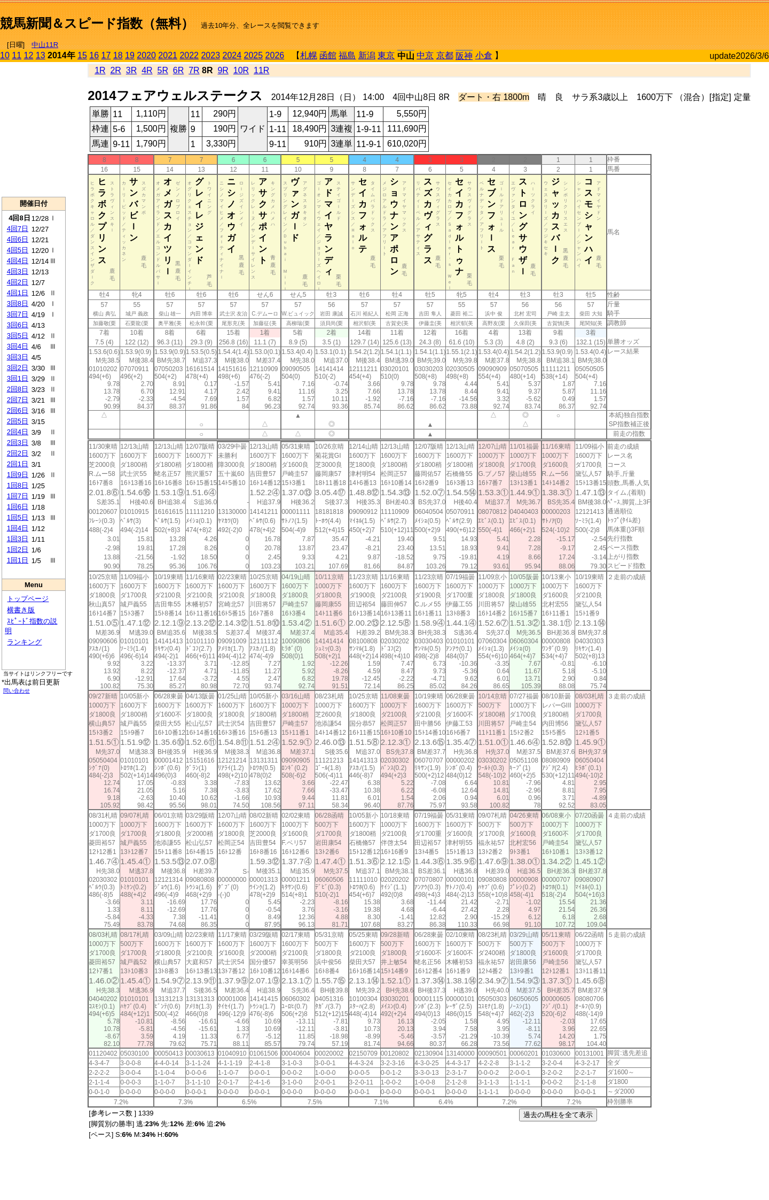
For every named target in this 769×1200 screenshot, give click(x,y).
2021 (167, 55)
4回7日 (17, 229)
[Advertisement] (644, 19)
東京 (386, 55)
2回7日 (17, 400)
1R (100, 70)
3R (131, 70)
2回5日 (17, 421)
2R (115, 70)
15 (82, 55)
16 (94, 55)
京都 (444, 55)
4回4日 (17, 261)
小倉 (483, 55)
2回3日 (17, 443)
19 (130, 55)
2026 (275, 55)
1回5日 (17, 517)
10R (241, 70)
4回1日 (17, 293)
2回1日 (17, 464)
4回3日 (17, 271)
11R (261, 70)
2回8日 (17, 389)
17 (106, 55)
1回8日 (17, 485)
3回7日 (17, 314)
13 (40, 55)
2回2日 (17, 453)
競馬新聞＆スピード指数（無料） (97, 23)
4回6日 (17, 239)
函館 (327, 55)
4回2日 (17, 282)
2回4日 (17, 432)
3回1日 (17, 378)
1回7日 (17, 496)
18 (118, 55)
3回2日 (17, 368)
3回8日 (17, 303)
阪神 (464, 55)
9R (222, 70)
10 (5, 55)
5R (163, 70)
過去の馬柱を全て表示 (558, 1115)
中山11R (45, 45)
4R (147, 70)
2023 (210, 55)
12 (29, 55)
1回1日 (17, 560)
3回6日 (17, 325)
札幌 (308, 55)
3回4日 (17, 346)
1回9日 (17, 475)
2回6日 (17, 410)
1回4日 (17, 528)
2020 (146, 55)
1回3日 (17, 539)
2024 (231, 55)
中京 (425, 55)
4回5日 (17, 250)
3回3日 (17, 357)
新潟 (366, 55)
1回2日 (17, 549)
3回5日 (17, 336)
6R (178, 70)
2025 (253, 55)
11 (16, 55)
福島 (347, 55)
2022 (189, 55)
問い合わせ (16, 691)
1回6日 (17, 507)
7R (194, 70)
